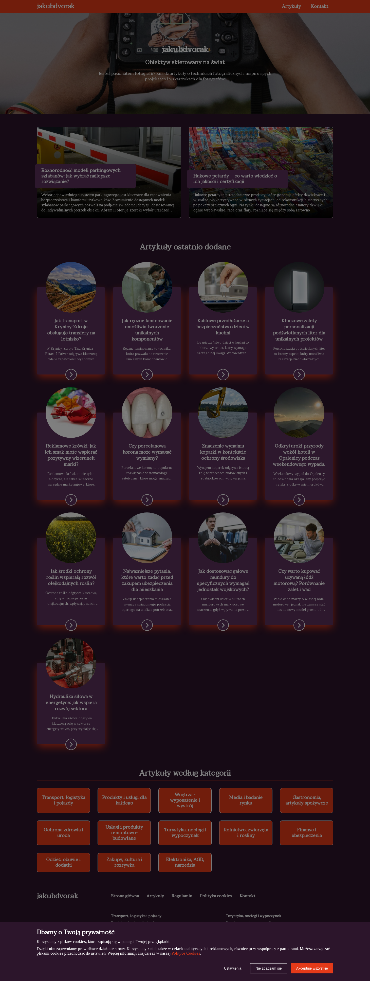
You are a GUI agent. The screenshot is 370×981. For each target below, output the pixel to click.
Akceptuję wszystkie (312, 968)
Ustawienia (232, 968)
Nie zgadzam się (268, 968)
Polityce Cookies (186, 953)
